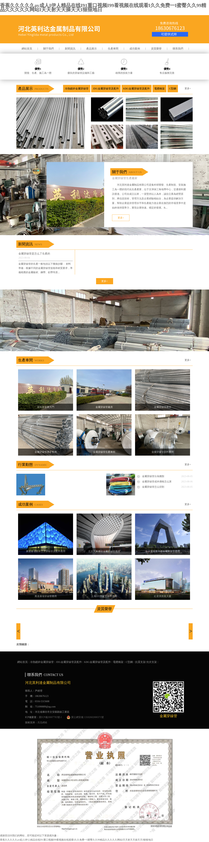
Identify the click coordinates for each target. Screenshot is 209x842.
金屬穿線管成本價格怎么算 (157, 481)
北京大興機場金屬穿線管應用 (104, 551)
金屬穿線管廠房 (104, 407)
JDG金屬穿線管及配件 (106, 88)
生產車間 (113, 48)
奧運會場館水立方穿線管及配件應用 (45, 551)
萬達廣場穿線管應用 (46, 596)
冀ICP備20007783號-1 (50, 717)
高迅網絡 (42, 722)
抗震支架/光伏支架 (146, 662)
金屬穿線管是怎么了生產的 (34, 253)
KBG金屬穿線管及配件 (136, 88)
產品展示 (91, 48)
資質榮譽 (156, 48)
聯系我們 (178, 48)
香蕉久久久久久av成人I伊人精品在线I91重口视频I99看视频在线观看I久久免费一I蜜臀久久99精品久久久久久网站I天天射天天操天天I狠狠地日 (103, 7)
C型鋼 (172, 88)
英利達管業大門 (45, 407)
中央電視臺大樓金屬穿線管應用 (162, 551)
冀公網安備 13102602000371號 (85, 717)
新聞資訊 (70, 48)
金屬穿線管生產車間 (104, 452)
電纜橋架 (159, 88)
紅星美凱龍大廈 (162, 596)
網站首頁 (27, 48)
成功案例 (134, 48)
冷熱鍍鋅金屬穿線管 (77, 88)
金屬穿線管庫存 (162, 407)
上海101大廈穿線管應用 (104, 596)
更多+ (188, 88)
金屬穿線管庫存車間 (46, 452)
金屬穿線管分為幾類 (153, 476)
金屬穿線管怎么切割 (153, 487)
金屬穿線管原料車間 (163, 452)
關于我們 (48, 48)
